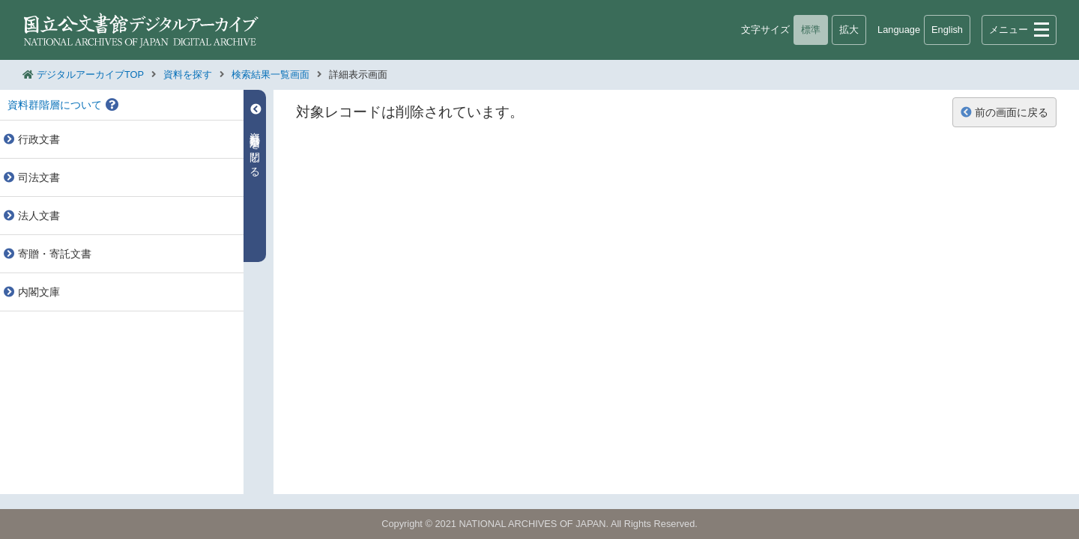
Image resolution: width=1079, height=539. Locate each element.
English (947, 29)
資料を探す (187, 74)
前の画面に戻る (1004, 112)
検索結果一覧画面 (270, 74)
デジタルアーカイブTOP (90, 74)
